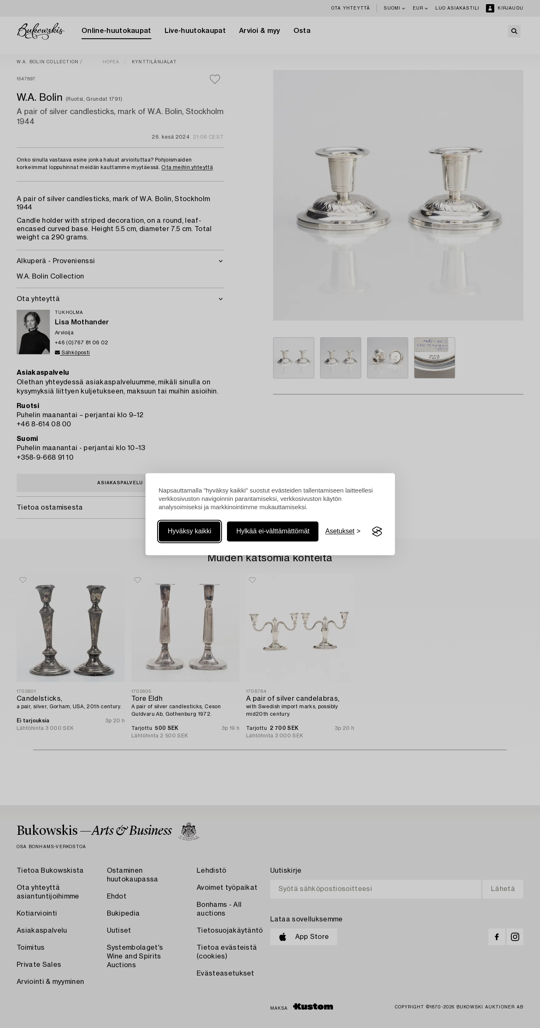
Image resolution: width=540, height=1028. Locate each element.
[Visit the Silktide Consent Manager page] (377, 532)
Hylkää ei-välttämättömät (272, 531)
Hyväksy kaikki (190, 531)
